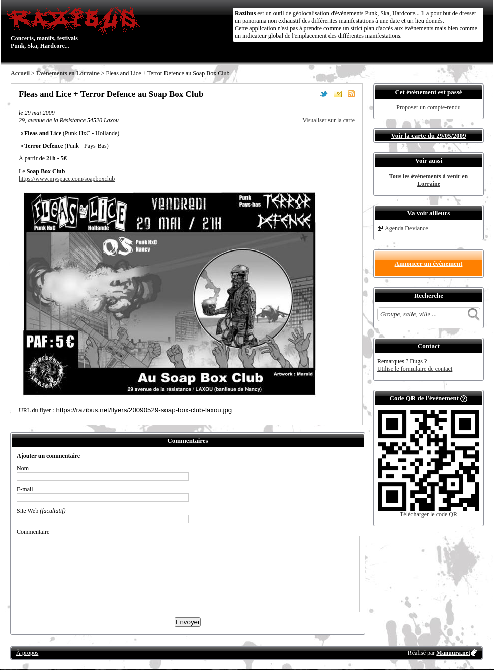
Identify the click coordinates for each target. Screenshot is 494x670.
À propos (27, 652)
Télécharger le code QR (428, 514)
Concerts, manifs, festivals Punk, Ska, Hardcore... (76, 27)
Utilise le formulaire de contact (414, 368)
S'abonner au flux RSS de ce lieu (351, 94)
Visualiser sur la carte (328, 120)
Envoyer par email (338, 94)
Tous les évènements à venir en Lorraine (428, 180)
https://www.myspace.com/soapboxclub (67, 178)
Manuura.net (453, 652)
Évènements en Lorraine (68, 73)
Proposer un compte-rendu (428, 107)
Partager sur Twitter (324, 94)
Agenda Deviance (406, 228)
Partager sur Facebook (310, 94)
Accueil (20, 73)
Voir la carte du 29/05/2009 (428, 135)
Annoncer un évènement (429, 263)
